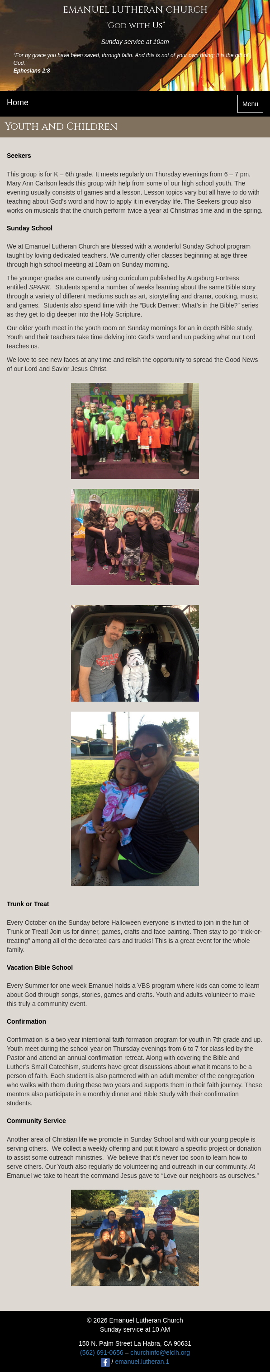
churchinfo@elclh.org (160, 1352)
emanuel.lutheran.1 (142, 1361)
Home (17, 102)
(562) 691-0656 (101, 1352)
